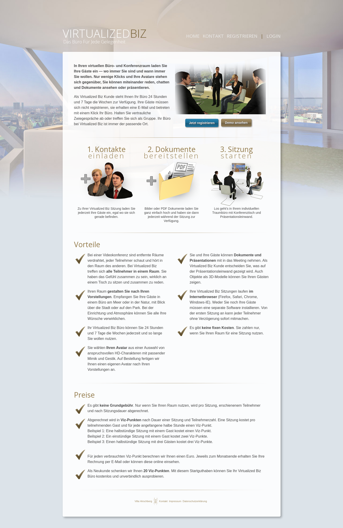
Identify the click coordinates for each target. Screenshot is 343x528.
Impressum (175, 501)
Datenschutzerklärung (195, 501)
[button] (202, 123)
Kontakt (163, 501)
